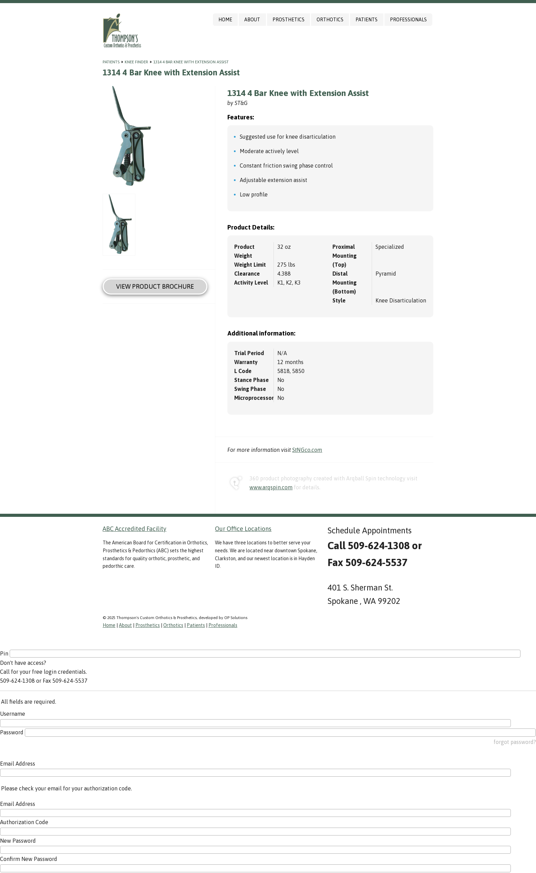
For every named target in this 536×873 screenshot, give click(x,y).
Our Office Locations (243, 528)
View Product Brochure (155, 286)
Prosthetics (288, 19)
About (252, 19)
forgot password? (515, 742)
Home (225, 19)
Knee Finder (136, 62)
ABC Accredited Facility (134, 528)
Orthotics (330, 19)
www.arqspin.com (270, 487)
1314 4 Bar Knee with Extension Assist (191, 62)
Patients (366, 19)
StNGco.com (307, 450)
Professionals (408, 19)
